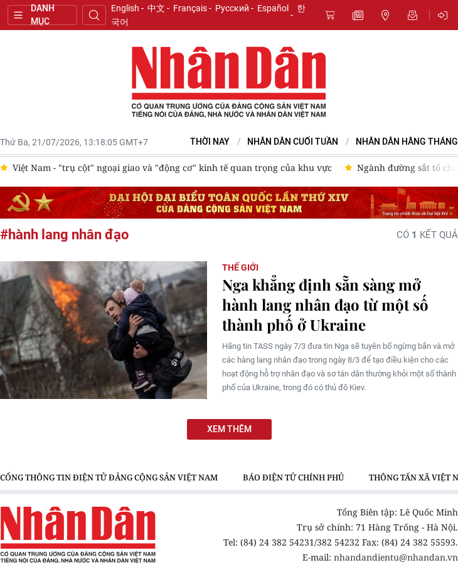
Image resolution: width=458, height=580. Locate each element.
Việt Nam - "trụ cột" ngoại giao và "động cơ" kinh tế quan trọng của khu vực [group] (172, 167)
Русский (232, 8)
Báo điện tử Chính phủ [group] (293, 477)
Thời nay (210, 142)
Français (190, 8)
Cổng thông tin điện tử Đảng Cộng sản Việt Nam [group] (109, 477)
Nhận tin (413, 15)
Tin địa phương (385, 15)
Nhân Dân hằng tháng (407, 142)
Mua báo (330, 15)
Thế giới (240, 267)
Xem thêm (229, 429)
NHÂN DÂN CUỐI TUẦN (292, 142)
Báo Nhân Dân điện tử (229, 82)
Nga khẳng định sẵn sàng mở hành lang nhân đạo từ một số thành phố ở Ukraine (325, 304)
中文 (156, 8)
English (125, 8)
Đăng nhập (445, 15)
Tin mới (357, 15)
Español (273, 8)
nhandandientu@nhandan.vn (396, 557)
